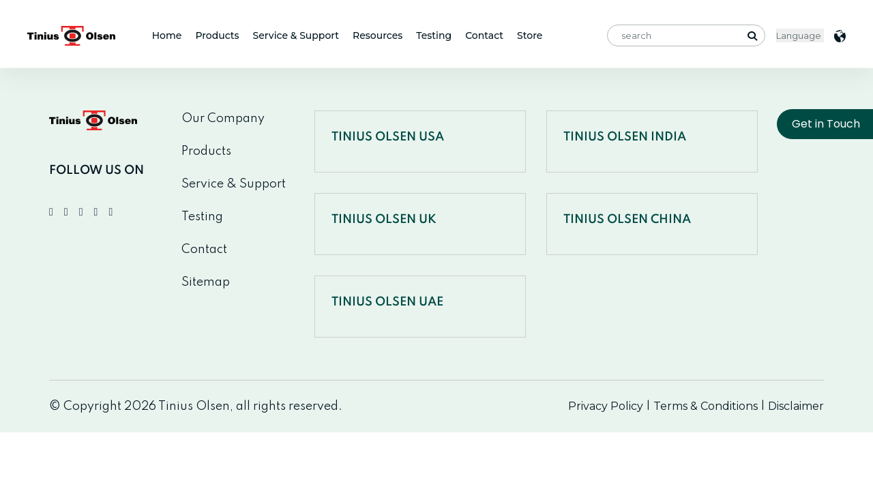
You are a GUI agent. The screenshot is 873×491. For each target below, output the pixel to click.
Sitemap (205, 282)
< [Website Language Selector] (800, 35)
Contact (484, 35)
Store (529, 35)
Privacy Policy (605, 406)
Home (167, 35)
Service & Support (296, 35)
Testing (434, 35)
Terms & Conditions (705, 406)
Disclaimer (796, 406)
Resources (377, 35)
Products (217, 35)
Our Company (223, 119)
